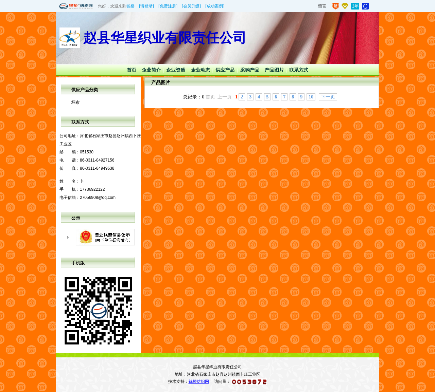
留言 (322, 6)
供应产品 (224, 70)
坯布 (75, 102)
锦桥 (130, 6)
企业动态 (200, 70)
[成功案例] (214, 6)
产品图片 (274, 70)
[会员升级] (191, 6)
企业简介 (151, 70)
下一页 (328, 96)
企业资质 (175, 70)
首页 (131, 70)
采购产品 (249, 70)
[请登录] (146, 6)
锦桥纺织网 (199, 381)
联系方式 (298, 70)
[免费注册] (167, 6)
